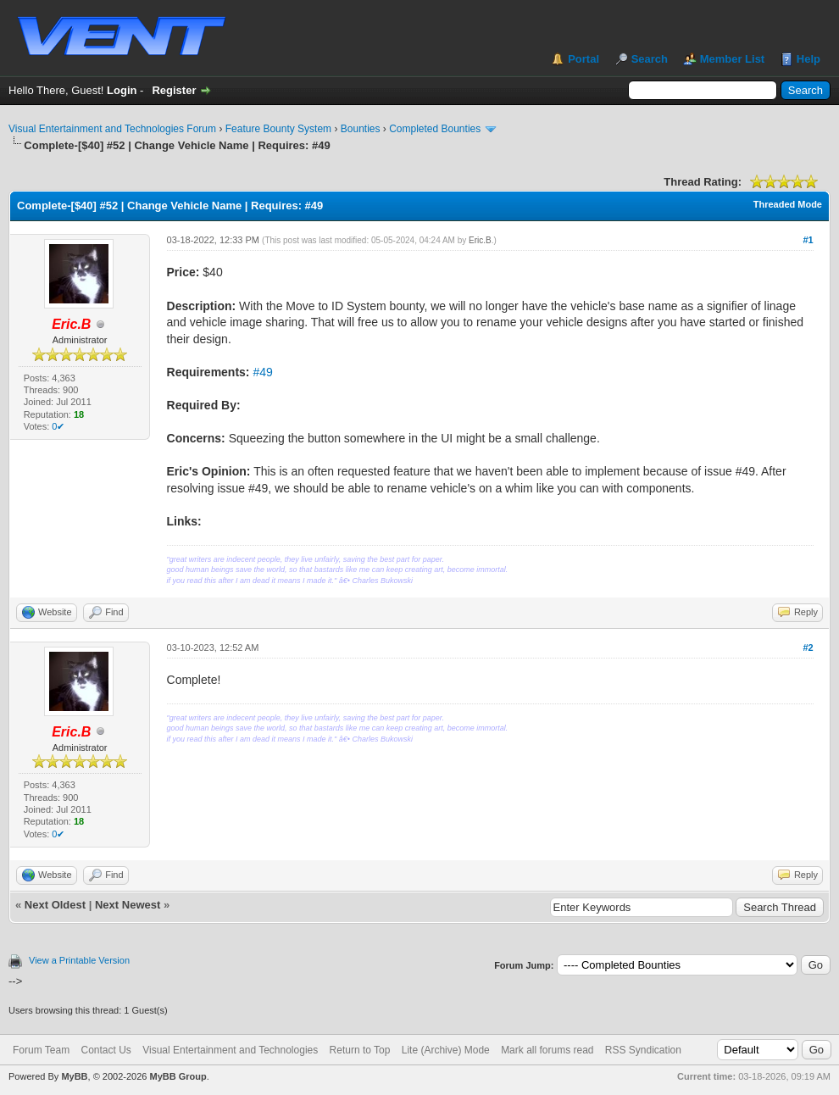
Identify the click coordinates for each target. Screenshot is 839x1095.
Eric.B (480, 240)
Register (174, 90)
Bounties (361, 129)
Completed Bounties (435, 129)
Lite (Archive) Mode (446, 1050)
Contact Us (106, 1050)
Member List (732, 59)
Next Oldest (55, 904)
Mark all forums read (547, 1050)
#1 (808, 240)
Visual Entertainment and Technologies (230, 1050)
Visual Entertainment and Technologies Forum (112, 129)
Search (649, 59)
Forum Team (41, 1050)
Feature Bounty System (278, 129)
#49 (262, 372)
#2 (808, 647)
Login (121, 90)
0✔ (58, 426)
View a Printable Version (79, 960)
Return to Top (360, 1050)
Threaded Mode (787, 204)
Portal (583, 59)
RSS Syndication (643, 1050)
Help (808, 59)
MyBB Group (177, 1076)
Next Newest (127, 904)
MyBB (74, 1076)
